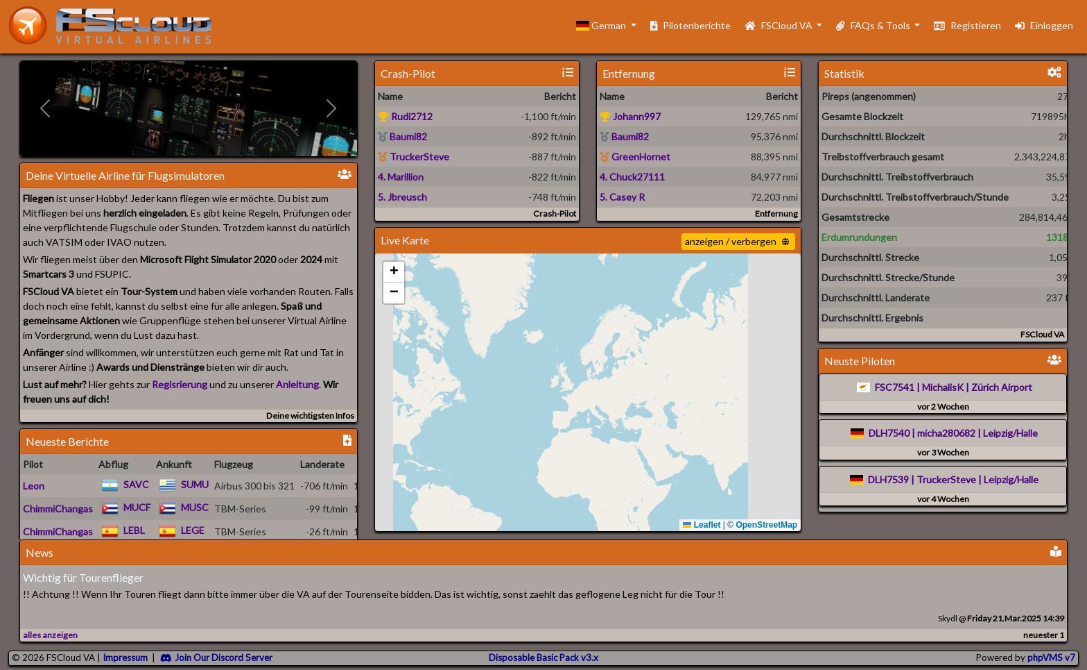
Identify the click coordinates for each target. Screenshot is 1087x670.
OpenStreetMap (766, 525)
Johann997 (630, 116)
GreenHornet (635, 156)
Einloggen (1044, 25)
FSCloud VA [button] (780, 25)
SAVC (136, 484)
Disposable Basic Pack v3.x (543, 657)
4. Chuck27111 (632, 177)
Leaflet (701, 525)
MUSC (195, 507)
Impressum (125, 657)
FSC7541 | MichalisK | (922, 387)
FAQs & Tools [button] (874, 25)
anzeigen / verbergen (737, 241)
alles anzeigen (50, 635)
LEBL (134, 530)
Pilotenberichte (690, 25)
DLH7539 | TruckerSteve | (925, 479)
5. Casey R (622, 197)
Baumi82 (402, 136)
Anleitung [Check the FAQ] (297, 384)
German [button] (602, 25)
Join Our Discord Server (216, 657)
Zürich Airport (1001, 387)
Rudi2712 (405, 116)
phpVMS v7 (1051, 657)
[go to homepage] (116, 25)
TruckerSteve (413, 156)
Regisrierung (179, 384)
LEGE (193, 530)
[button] (393, 272)
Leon (33, 486)
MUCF (136, 507)
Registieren (967, 25)
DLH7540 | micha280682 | (925, 433)
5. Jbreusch (402, 197)
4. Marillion (401, 177)
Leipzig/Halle (1010, 433)
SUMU (195, 484)
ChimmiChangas (58, 508)
